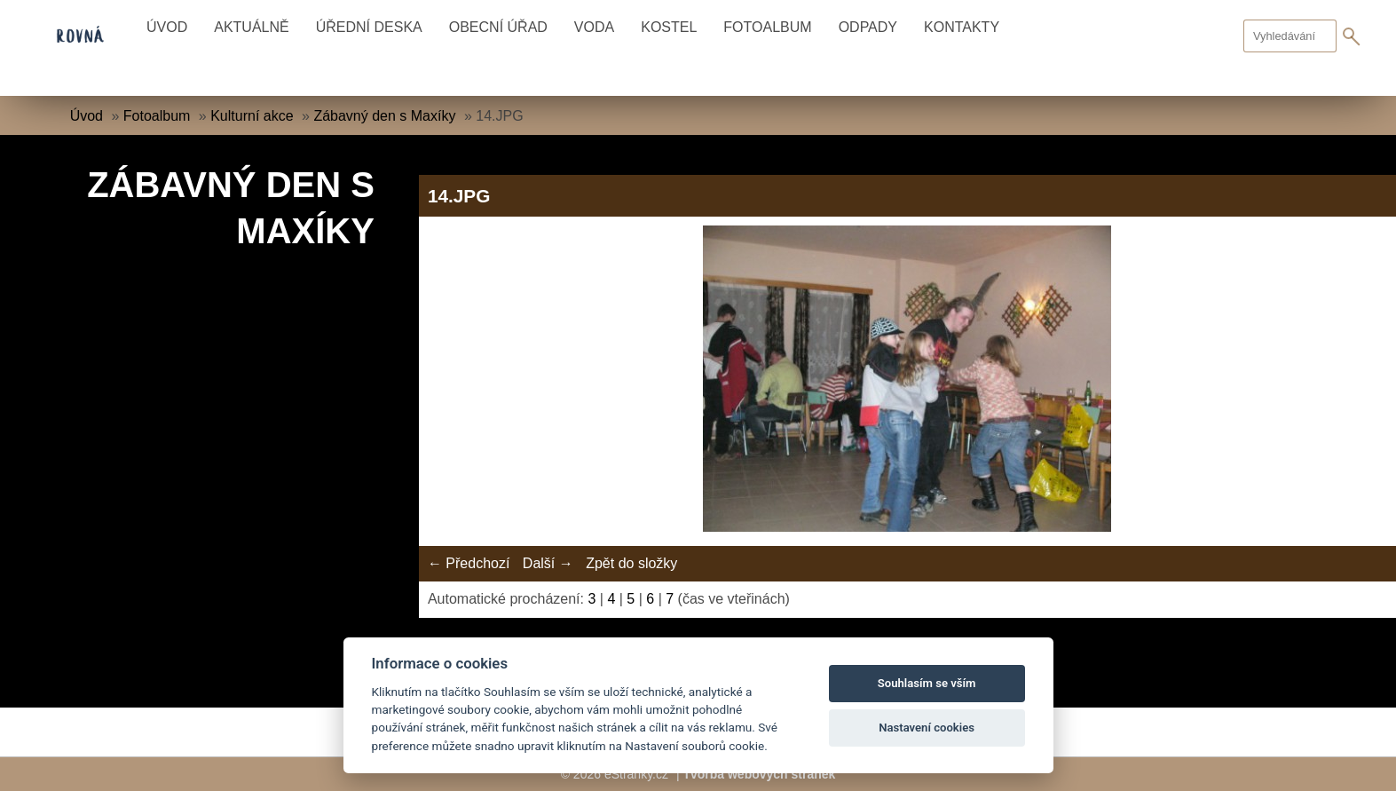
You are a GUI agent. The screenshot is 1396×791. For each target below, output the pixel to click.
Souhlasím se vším (927, 683)
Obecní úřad (498, 27)
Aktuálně (251, 27)
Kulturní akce (251, 115)
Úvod (166, 27)
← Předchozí (468, 563)
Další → (548, 563)
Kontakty (961, 27)
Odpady (868, 27)
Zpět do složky (631, 563)
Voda (594, 27)
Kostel (669, 27)
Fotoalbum (767, 27)
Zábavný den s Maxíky (384, 115)
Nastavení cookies (926, 727)
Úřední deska (369, 27)
